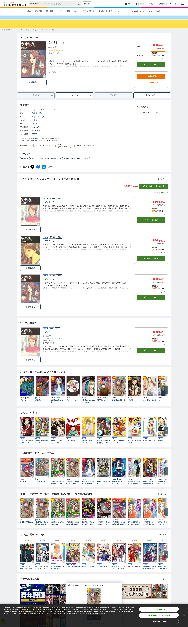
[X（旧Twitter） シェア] (32, 171)
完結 (66, 163)
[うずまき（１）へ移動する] (55, 34)
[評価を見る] (55, 56)
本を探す (87, 4)
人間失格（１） (102, 404)
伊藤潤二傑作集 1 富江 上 (58, 405)
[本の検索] (36, 4)
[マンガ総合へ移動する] (26, 34)
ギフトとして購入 (151, 117)
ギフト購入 (142, 111)
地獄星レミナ (39, 404)
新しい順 (164, 197)
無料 (159, 11)
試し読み (33, 87)
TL (126, 11)
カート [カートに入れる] (151, 224)
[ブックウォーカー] (15, 3)
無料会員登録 (151, 81)
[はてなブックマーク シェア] (44, 171)
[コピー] (49, 171)
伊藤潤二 (54, 51)
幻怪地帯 (130, 404)
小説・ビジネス (72, 11)
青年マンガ (34, 163)
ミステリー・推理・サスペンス (51, 163)
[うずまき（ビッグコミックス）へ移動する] (39, 34)
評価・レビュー (152, 100)
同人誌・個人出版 (105, 11)
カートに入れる (151, 69)
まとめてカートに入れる (153, 190)
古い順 (155, 197)
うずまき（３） (49, 206)
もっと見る (163, 183)
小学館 (34, 124)
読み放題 (38, 11)
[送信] (79, 4)
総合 (29, 11)
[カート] (173, 3)
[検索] (79, 4)
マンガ (59, 11)
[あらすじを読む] (90, 68)
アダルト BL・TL (138, 11)
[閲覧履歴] (162, 3)
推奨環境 (91, 150)
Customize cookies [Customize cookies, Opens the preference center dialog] (159, 621)
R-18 (151, 11)
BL (118, 11)
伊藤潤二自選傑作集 (118, 404)
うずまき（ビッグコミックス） (44, 114)
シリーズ (81, 100)
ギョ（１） (23, 404)
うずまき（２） (49, 245)
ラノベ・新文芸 (88, 11)
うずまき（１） (49, 284)
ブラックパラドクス (72, 404)
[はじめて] (152, 3)
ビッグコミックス (39, 121)
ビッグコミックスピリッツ (79, 163)
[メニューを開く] (182, 3)
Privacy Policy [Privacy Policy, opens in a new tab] (100, 613)
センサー (161, 404)
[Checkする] (45, 81)
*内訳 (163, 63)
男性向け (24, 163)
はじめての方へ (151, 87)
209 (34, 138)
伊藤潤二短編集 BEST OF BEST (88, 405)
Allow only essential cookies (159, 615)
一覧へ (164, 583)
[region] (94, 615)
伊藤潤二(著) (37, 117)
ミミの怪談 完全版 (149, 404)
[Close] (184, 615)
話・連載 (49, 11)
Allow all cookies (158, 609)
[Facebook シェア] (38, 171)
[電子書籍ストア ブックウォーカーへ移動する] (11, 34)
